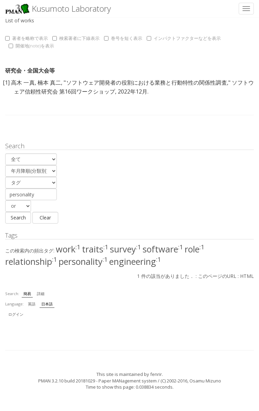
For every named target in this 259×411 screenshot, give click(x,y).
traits (95, 249)
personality (83, 261)
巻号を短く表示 (123, 38)
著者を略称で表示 (26, 38)
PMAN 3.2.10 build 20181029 (66, 381)
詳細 (40, 293)
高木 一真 (23, 82)
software (163, 249)
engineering (135, 261)
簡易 (27, 293)
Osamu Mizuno (205, 381)
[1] (6, 82)
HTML (247, 276)
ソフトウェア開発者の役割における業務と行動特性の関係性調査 (146, 82)
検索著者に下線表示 (76, 38)
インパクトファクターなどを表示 (184, 38)
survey (125, 249)
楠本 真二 (49, 82)
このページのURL (217, 276)
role (195, 249)
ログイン (15, 314)
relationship (31, 261)
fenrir (156, 374)
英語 (31, 303)
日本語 (47, 303)
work (68, 249)
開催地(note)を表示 (31, 46)
